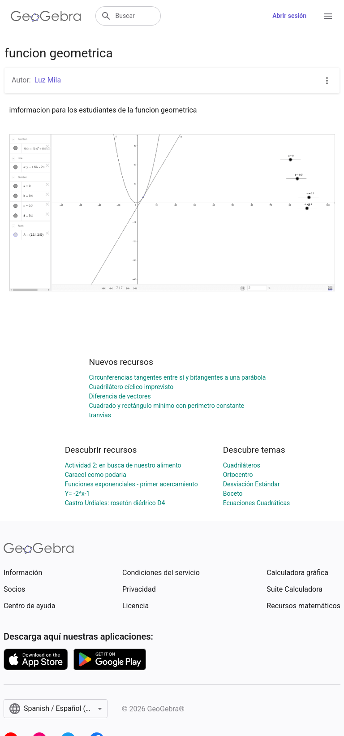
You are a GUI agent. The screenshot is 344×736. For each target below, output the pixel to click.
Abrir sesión (289, 15)
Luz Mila (47, 80)
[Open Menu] (327, 16)
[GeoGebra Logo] (46, 16)
